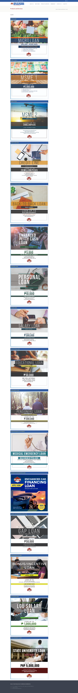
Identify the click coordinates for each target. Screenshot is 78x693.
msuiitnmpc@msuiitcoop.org (16, 688)
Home (57, 9)
